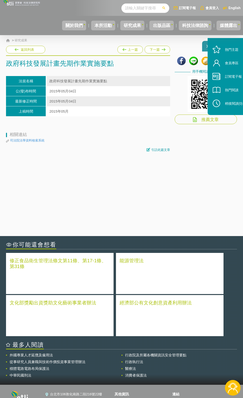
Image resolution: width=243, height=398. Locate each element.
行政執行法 (134, 318)
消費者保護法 (136, 332)
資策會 (180, 358)
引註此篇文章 (160, 150)
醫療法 (130, 325)
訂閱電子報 (187, 8)
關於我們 (58, 25)
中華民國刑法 (20, 332)
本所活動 (90, 25)
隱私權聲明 (125, 358)
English (235, 8)
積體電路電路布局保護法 (29, 325)
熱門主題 (226, 61)
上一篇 (130, 48)
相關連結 (204, 358)
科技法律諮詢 (191, 25)
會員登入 (212, 8)
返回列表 (27, 49)
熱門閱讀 (226, 101)
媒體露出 (227, 25)
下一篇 (157, 48)
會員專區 (226, 74)
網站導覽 (124, 378)
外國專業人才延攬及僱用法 (31, 312)
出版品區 (154, 25)
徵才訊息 (124, 365)
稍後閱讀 (228, 115)
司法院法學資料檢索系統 (27, 140)
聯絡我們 (124, 371)
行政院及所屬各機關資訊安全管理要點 (155, 312)
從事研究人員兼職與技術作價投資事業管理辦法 (47, 318)
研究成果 (122, 25)
